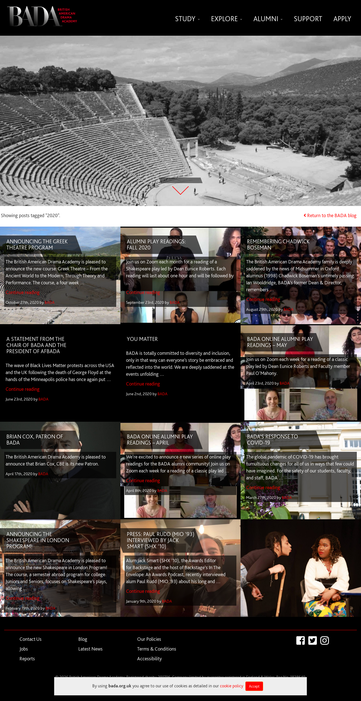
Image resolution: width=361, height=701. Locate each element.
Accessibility (149, 659)
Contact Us (31, 639)
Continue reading (23, 292)
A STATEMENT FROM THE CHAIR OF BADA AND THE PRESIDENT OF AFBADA (36, 345)
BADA (50, 302)
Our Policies (149, 639)
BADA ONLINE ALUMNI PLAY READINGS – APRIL (160, 439)
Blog (82, 639)
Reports (27, 659)
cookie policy (231, 685)
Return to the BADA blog (332, 216)
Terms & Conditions (156, 649)
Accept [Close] (254, 686)
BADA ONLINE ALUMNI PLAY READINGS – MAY (280, 342)
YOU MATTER (142, 339)
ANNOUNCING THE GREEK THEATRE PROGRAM (37, 244)
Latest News (90, 649)
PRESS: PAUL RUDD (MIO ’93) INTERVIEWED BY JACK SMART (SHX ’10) (160, 540)
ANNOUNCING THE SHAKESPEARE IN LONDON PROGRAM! (37, 540)
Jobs (24, 649)
